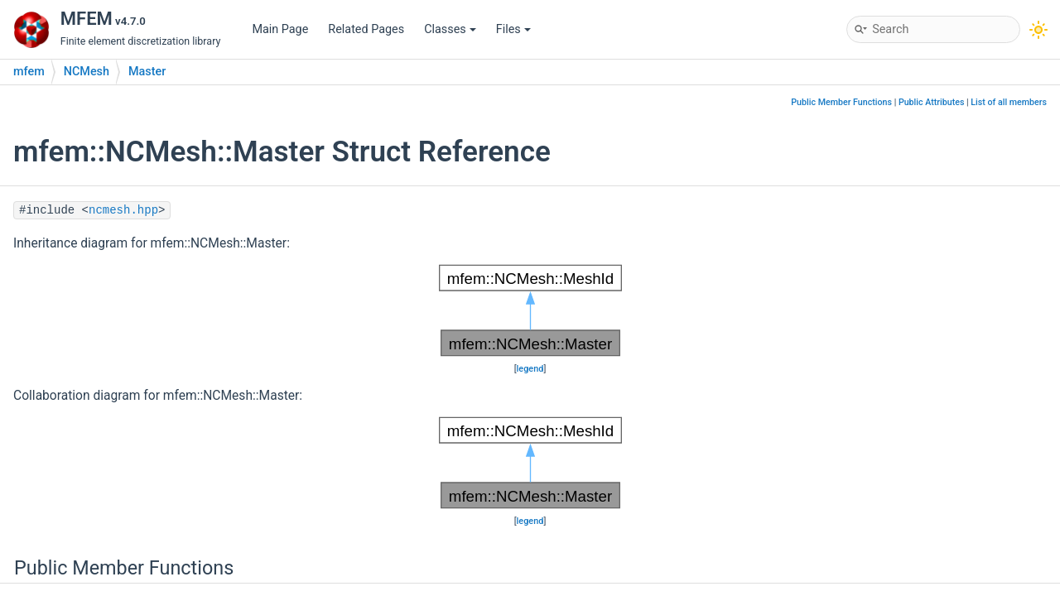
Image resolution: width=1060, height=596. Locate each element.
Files (513, 29)
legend (530, 368)
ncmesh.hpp (123, 210)
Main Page (280, 29)
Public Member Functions (841, 102)
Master (147, 72)
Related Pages (366, 29)
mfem (29, 72)
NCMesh (86, 72)
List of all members (1009, 102)
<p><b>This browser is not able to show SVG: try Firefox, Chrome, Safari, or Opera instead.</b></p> (530, 310)
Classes (450, 29)
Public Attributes (932, 102)
